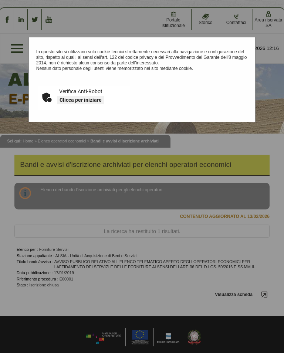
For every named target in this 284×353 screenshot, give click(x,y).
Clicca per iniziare (81, 100)
